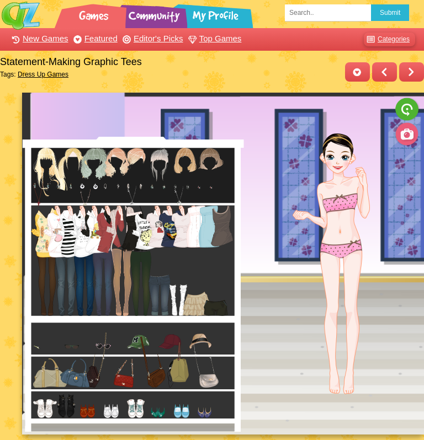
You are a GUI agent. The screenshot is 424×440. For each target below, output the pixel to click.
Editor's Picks (151, 38)
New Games (38, 38)
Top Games (214, 38)
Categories (387, 39)
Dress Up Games (43, 74)
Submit (390, 13)
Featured (94, 38)
